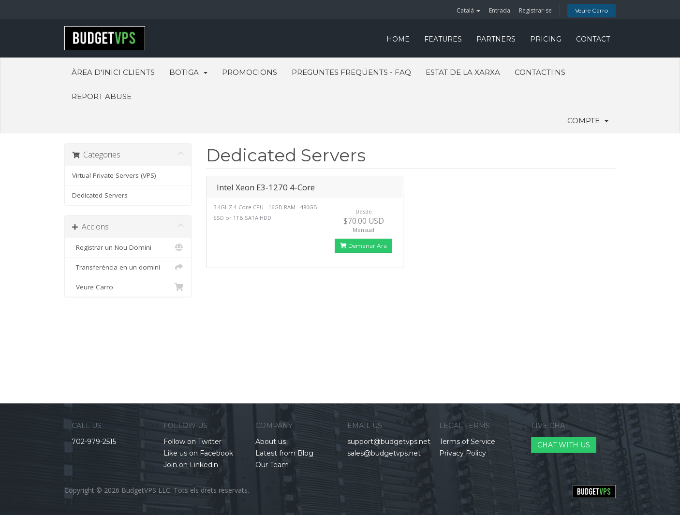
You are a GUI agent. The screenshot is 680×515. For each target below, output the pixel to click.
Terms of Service (467, 441)
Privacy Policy (462, 453)
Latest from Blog (284, 453)
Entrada (499, 10)
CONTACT (593, 39)
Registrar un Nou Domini (128, 247)
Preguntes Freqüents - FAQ (351, 72)
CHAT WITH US (563, 445)
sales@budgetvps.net (384, 453)
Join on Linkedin (190, 464)
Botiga (188, 72)
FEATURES (443, 39)
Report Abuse (102, 96)
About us (270, 441)
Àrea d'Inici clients (113, 72)
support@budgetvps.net (388, 441)
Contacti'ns (540, 72)
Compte (587, 120)
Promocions (249, 72)
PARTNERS (496, 39)
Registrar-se (535, 10)
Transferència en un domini (128, 267)
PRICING (546, 39)
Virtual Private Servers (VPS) (114, 175)
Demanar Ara (363, 245)
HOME (398, 39)
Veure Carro (591, 10)
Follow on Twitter (192, 441)
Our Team (272, 464)
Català (468, 10)
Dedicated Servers (100, 195)
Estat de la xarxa (463, 72)
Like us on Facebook (198, 453)
